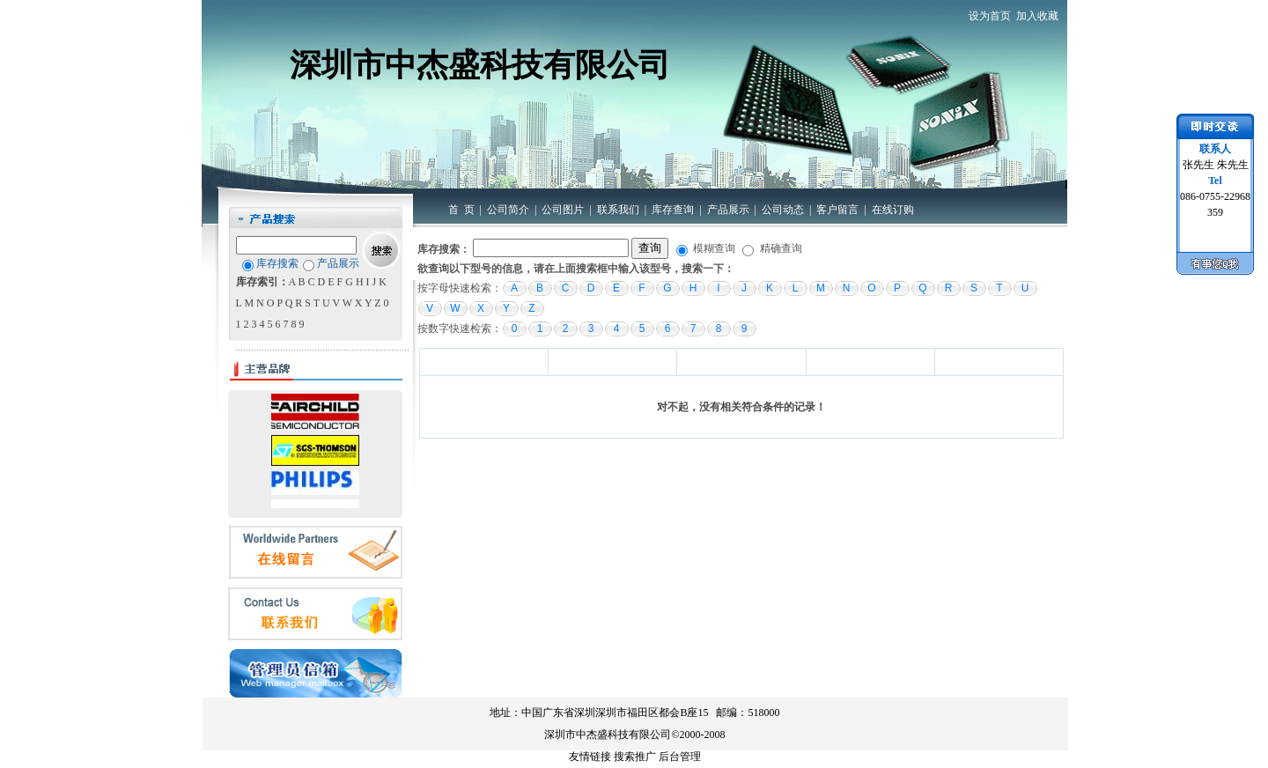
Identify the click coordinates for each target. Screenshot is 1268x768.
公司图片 (563, 209)
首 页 (461, 209)
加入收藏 (1037, 16)
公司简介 (508, 209)
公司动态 (783, 209)
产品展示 (728, 209)
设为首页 (990, 16)
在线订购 (893, 209)
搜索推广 (635, 756)
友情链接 (590, 756)
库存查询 (673, 209)
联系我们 (618, 209)
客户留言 (837, 209)
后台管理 (680, 756)
